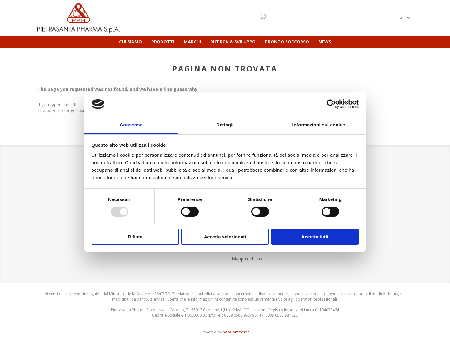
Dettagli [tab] (225, 124)
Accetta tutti (314, 236)
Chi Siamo (130, 42)
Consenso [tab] (131, 124)
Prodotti (162, 42)
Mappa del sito (247, 259)
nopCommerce (236, 332)
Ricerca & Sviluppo (233, 42)
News (324, 42)
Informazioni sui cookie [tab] (318, 124)
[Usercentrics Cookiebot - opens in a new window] (331, 104)
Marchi (192, 42)
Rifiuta (135, 236)
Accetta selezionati (225, 236)
